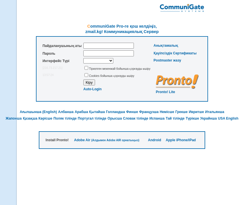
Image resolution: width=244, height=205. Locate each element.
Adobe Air (82, 140)
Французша (149, 112)
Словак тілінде (135, 118)
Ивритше (196, 112)
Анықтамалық (166, 46)
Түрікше (192, 118)
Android (154, 140)
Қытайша (97, 112)
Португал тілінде (92, 118)
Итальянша (214, 112)
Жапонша (14, 118)
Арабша (81, 112)
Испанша (156, 118)
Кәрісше (45, 118)
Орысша (115, 118)
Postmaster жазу (167, 60)
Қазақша (30, 118)
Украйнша (208, 118)
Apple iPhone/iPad (181, 140)
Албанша (66, 112)
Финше (132, 112)
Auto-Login (92, 89)
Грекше (181, 112)
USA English (228, 118)
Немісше (167, 112)
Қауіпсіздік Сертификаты (175, 53)
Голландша (115, 112)
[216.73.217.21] (52, 67)
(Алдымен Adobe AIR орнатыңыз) (115, 140)
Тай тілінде (175, 118)
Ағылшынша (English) (38, 112)
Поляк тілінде (64, 118)
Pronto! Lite (165, 92)
